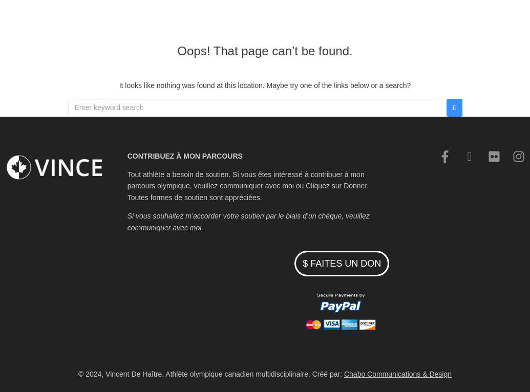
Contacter (393, 21)
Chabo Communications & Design (398, 374)
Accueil (175, 21)
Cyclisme (300, 21)
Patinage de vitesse (236, 21)
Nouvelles (346, 21)
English (436, 21)
